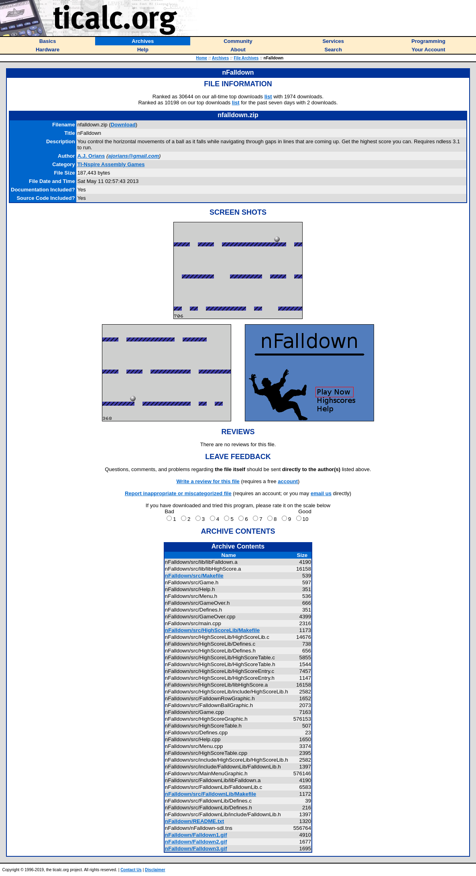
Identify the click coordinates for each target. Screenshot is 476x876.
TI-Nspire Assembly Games (111, 164)
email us (321, 493)
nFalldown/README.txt (194, 821)
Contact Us (131, 870)
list (268, 96)
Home (201, 58)
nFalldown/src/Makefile (194, 576)
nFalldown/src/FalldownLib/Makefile (210, 794)
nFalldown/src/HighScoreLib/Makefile (212, 630)
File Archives (246, 58)
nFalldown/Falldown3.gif (196, 849)
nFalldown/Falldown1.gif (196, 835)
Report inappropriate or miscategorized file (178, 493)
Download (123, 125)
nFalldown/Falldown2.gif (196, 842)
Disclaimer (155, 870)
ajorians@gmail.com (133, 156)
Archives (220, 58)
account (288, 481)
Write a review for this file (208, 481)
